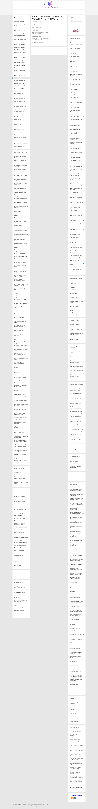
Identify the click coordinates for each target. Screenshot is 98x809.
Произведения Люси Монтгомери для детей (21, 346)
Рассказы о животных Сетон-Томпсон (20, 292)
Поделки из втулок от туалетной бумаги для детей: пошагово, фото (76, 565)
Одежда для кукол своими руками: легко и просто (76, 590)
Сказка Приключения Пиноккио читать (76, 149)
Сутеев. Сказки (73, 242)
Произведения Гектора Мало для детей (21, 359)
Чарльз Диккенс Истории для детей (20, 259)
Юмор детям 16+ (17, 472)
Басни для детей (17, 493)
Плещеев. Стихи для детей (19, 88)
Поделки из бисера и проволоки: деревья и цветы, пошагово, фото (76, 548)
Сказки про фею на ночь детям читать (76, 170)
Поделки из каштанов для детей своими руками (76, 672)
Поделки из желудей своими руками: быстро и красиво (75, 649)
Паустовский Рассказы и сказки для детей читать (20, 250)
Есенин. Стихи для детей (19, 67)
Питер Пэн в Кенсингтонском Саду (77, 155)
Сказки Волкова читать (74, 105)
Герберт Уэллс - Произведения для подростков (76, 286)
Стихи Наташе (17, 121)
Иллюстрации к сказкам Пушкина (74, 359)
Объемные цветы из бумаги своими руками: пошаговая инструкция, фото (75, 544)
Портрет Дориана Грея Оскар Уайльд (20, 222)
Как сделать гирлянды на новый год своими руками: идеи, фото (76, 676)
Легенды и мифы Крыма (19, 532)
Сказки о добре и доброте (75, 56)
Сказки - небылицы (73, 61)
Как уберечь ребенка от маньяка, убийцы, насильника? (76, 334)
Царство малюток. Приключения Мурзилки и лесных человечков (76, 79)
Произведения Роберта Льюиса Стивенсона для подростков (20, 191)
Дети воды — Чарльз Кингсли (75, 271)
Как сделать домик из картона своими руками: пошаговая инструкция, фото (76, 508)
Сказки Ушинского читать (75, 129)
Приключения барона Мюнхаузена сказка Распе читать (77, 132)
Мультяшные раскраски (74, 721)
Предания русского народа (19, 518)
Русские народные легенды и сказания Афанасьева (20, 524)
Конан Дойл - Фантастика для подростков (76, 290)
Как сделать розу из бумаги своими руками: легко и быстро (76, 611)
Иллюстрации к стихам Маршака (76, 370)
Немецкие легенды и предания (20, 542)
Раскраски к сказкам (74, 713)
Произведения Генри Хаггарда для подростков (21, 214)
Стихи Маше (16, 114)
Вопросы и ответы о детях (75, 463)
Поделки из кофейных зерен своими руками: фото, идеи (75, 552)
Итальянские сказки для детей (76, 411)
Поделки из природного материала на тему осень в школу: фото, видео (76, 623)
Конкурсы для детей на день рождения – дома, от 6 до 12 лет (76, 780)
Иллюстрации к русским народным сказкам (74, 363)
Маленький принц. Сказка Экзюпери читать (75, 126)
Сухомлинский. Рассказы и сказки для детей (21, 314)
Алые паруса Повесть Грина (20, 237)
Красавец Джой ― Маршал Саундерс (19, 433)
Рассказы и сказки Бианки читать (21, 269)
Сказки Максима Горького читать (76, 202)
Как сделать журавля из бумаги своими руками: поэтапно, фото (76, 522)
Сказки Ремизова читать (74, 175)
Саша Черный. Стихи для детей (20, 90)
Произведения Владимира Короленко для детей (19, 414)
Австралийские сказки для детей (76, 429)
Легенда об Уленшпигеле (19, 555)
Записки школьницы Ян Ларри (20, 369)
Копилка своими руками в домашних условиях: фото (75, 578)
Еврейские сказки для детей (75, 439)
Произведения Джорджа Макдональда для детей (19, 363)
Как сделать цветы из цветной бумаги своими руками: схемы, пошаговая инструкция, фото (76, 489)
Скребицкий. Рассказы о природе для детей (21, 296)
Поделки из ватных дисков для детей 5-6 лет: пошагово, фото (76, 539)
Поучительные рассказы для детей (20, 272)
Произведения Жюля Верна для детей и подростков (20, 180)
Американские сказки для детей (76, 421)
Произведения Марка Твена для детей (20, 172)
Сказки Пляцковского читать (75, 135)
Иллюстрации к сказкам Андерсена (74, 377)
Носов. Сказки (72, 232)
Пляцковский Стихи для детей (20, 65)
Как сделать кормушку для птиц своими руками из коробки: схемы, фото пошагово (76, 494)
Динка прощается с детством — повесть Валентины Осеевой (20, 393)
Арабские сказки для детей (75, 390)
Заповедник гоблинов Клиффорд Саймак (76, 302)
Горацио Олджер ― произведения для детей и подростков (21, 285)
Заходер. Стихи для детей (19, 60)
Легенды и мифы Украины (19, 529)
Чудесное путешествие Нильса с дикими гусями (76, 45)
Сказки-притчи (73, 69)
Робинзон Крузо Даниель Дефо (20, 417)
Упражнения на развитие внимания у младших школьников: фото (76, 763)
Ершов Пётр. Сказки (74, 97)
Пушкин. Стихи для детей (19, 30)
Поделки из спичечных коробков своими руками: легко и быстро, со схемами (76, 602)
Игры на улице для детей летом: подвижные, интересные (76, 788)
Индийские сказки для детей (75, 424)
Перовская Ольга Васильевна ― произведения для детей (20, 410)
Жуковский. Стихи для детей (20, 33)
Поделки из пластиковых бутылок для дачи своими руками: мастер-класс (76, 586)
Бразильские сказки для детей (76, 431)
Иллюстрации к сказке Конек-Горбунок (76, 355)
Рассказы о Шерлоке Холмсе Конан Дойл (20, 423)
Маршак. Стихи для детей (19, 44)
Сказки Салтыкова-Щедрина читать (75, 111)
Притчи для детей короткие (19, 496)
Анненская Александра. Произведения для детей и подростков (19, 334)
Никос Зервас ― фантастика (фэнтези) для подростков (75, 313)
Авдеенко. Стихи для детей (19, 111)
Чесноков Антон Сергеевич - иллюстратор (75, 703)
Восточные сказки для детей (75, 393)
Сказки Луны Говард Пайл (75, 48)
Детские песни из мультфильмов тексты (21, 604)
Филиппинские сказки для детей (76, 426)
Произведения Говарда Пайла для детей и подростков (21, 276)
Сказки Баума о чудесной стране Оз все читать (76, 189)
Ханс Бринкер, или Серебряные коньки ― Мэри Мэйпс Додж (20, 451)
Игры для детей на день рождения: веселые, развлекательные (77, 784)
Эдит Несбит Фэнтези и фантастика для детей (74, 306)
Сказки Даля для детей (74, 99)
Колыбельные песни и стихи (20, 575)
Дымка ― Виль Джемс (18, 429)
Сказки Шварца (73, 220)
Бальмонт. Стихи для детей (19, 70)
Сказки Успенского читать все (76, 247)
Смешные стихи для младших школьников (20, 479)
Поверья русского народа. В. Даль (21, 520)
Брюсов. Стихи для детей (19, 75)
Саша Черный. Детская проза (20, 262)
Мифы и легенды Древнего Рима (21, 540)
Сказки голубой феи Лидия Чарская (75, 179)
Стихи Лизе (16, 116)
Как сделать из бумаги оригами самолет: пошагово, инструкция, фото (76, 517)
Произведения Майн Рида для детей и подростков (20, 199)
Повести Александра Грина (19, 253)
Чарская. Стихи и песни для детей (21, 108)
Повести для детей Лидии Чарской (21, 382)
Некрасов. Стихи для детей (19, 80)
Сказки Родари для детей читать (76, 257)
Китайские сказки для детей (75, 400)
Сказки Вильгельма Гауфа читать (76, 114)
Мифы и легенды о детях (19, 513)
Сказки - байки (73, 63)
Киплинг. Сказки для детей (75, 226)
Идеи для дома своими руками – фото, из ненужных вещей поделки (77, 513)
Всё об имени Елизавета (75, 449)
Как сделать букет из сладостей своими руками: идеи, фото (76, 530)
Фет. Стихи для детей (18, 78)
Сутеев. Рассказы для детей (20, 377)
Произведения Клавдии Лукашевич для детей (19, 329)
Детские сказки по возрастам (75, 173)
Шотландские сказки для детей (76, 419)
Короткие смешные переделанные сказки (21, 483)
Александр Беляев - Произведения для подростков (76, 294)
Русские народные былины (75, 217)
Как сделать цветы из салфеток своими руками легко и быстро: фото (76, 526)
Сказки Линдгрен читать (74, 116)
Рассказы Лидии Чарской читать (20, 380)
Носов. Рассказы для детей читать (21, 374)
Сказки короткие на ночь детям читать (76, 163)
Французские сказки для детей (76, 406)
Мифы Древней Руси (18, 515)
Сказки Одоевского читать (75, 160)
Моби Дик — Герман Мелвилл (20, 454)
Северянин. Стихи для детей (20, 106)
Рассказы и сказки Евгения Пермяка (19, 366)
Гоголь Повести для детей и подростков (19, 246)
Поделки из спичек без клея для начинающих (76, 607)
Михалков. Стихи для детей (19, 47)
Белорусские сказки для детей (76, 413)
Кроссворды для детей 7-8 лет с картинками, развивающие (76, 738)
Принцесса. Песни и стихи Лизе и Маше (21, 140)
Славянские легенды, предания (20, 527)
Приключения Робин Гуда (19, 547)
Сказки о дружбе (73, 53)
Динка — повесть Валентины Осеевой (20, 390)
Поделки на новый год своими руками (76, 687)
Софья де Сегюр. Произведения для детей (20, 457)
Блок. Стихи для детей (18, 93)
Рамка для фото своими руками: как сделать (76, 631)
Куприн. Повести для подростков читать (21, 310)
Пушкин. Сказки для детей (75, 42)
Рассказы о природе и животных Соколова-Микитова (20, 300)
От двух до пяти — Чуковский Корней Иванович (75, 467)
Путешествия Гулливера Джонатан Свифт (75, 139)
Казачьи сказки (73, 252)
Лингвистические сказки (74, 192)
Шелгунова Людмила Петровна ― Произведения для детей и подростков (21, 405)
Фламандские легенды (19, 552)
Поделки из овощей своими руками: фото (75, 657)
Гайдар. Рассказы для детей (20, 169)
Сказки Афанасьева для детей (76, 255)
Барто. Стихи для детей (19, 49)
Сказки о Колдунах (73, 71)
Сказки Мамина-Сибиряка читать (76, 102)
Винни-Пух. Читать (73, 94)
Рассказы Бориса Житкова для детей (20, 266)
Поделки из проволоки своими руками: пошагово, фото (76, 668)
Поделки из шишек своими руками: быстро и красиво (77, 594)
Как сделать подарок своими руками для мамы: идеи (75, 618)
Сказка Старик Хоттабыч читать (76, 146)
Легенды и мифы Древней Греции (21, 537)
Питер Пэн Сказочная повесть (76, 152)
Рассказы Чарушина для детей (20, 243)
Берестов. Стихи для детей (19, 57)
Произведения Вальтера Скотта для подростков (20, 203)
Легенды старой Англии (19, 550)
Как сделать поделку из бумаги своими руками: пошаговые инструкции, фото (76, 535)
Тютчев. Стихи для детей (19, 72)
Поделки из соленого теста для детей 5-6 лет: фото (76, 581)
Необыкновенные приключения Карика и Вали (76, 143)
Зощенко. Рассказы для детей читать (20, 322)
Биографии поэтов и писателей (76, 477)
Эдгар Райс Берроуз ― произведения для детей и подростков (19, 280)
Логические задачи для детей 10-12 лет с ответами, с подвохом (76, 755)
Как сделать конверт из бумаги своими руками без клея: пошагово (77, 556)
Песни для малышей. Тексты (20, 607)
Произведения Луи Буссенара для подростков (21, 207)
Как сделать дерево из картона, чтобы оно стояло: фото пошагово (76, 504)
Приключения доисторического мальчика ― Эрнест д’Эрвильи (20, 441)
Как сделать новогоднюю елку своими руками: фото (76, 683)
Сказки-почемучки (73, 66)
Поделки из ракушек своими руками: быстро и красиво (75, 615)
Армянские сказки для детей (75, 416)
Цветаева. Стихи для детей (19, 98)
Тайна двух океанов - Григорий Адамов (76, 309)
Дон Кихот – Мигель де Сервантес (21, 419)
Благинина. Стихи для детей (20, 52)
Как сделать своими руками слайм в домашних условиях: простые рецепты (76, 499)
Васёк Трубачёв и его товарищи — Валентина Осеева (21, 386)
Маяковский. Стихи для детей (20, 96)
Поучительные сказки (74, 199)
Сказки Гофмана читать (74, 107)
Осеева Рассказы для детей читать (20, 397)
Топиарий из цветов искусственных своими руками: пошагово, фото (76, 569)
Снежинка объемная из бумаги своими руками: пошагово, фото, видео (76, 641)
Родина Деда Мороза (74, 339)
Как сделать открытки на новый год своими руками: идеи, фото (76, 691)
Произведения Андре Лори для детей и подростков (20, 184)
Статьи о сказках (17, 565)
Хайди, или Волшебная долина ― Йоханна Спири (21, 437)
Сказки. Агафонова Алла (75, 266)
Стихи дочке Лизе (17, 119)
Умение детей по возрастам (75, 731)
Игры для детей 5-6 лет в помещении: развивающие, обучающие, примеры (75, 772)
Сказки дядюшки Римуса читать (76, 197)
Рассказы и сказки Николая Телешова (19, 240)
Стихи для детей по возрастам (20, 134)
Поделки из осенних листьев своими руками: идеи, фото (75, 627)
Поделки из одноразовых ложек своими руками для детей (76, 653)
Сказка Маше (72, 87)
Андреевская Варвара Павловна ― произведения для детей (21, 401)
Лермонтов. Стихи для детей (20, 39)
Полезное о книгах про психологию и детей (74, 460)
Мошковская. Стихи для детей (20, 54)
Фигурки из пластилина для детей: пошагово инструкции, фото (76, 574)
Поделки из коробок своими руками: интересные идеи (75, 598)
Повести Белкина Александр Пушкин (20, 157)
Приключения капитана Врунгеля (21, 256)
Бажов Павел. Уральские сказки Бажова (76, 263)
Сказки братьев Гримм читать (76, 215)
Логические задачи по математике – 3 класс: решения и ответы (76, 751)
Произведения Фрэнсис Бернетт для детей (20, 342)
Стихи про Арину (17, 124)
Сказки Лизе (72, 92)
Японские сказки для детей (75, 398)
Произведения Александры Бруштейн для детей (19, 326)
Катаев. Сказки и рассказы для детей (76, 224)
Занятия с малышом (74, 337)
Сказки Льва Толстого (74, 89)
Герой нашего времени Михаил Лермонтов (20, 166)
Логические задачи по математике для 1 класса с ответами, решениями (76, 747)
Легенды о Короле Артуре (19, 534)
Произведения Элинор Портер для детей (21, 338)
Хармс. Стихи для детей (19, 103)
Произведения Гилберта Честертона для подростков (20, 188)
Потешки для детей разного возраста (19, 36)
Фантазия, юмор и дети (74, 326)
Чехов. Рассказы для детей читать (21, 303)
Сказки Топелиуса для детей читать (75, 182)
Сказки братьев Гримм (74, 260)
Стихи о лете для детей (19, 129)
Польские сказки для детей (75, 434)
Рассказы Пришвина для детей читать (20, 289)
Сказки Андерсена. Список (75, 212)
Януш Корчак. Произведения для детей (21, 461)
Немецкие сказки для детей (75, 395)
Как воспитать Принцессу (75, 324)
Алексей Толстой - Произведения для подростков (76, 283)
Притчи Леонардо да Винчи (19, 501)
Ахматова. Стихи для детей (19, 101)
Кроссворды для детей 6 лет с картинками (76, 735)
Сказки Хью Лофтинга (74, 81)
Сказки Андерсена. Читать (75, 207)
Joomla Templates (85, 807)
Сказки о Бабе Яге (73, 229)
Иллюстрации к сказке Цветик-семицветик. (76, 352)
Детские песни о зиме (18, 595)
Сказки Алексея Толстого (75, 205)
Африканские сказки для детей (76, 437)
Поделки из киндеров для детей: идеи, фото (76, 645)
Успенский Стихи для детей (19, 62)
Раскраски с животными (74, 718)
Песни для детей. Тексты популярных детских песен (19, 586)
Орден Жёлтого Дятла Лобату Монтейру (76, 75)
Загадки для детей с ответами (20, 137)
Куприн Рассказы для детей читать (20, 306)
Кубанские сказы (17, 372)
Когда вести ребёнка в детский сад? (76, 330)
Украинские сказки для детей (75, 403)
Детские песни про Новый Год (20, 592)
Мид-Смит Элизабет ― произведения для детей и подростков (19, 354)
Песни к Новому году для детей (20, 589)
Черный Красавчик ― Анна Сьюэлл (19, 427)
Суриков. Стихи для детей (19, 85)
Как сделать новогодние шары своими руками (76, 680)
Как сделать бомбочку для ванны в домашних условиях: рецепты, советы (77, 636)
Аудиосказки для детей (19, 21)
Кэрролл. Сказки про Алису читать (75, 122)
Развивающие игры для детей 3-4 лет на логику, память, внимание (76, 777)
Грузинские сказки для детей (75, 408)
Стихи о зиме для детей (19, 132)
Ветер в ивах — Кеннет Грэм (75, 269)
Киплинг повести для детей (19, 228)
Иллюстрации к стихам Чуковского (74, 373)
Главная (16, 17)
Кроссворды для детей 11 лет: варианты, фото (76, 742)
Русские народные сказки (75, 250)
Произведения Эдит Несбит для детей (20, 218)
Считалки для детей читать (19, 146)
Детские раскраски (73, 716)
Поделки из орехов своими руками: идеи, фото (75, 661)
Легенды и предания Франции (20, 545)
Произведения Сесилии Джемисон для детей (21, 350)
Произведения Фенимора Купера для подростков (21, 195)
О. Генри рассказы (18, 225)
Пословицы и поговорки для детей (21, 143)
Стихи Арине (17, 127)
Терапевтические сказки (74, 194)
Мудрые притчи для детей (19, 498)
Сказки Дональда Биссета (75, 157)
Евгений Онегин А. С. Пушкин (20, 160)
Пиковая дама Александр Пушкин (21, 162)
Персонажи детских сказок (75, 84)
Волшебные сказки (73, 239)
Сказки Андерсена (73, 210)
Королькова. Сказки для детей (76, 185)
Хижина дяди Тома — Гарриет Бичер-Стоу (20, 447)
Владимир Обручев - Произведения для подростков (76, 298)
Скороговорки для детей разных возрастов (20, 25)
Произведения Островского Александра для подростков (20, 318)
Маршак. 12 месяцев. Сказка (75, 244)
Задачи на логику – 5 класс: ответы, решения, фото (75, 768)
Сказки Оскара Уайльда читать (76, 119)
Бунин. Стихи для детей (19, 83)
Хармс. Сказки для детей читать (76, 166)
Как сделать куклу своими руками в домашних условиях (76, 664)
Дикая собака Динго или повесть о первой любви (21, 231)
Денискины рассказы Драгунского (21, 234)
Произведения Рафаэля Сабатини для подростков (21, 211)
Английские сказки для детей (75, 388)
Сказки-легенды (73, 58)
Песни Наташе (17, 597)
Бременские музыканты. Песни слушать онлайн (20, 601)
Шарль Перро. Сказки (74, 237)
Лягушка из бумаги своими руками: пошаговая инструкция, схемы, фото (77, 560)
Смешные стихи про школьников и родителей (21, 475)
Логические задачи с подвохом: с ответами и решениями (76, 759)
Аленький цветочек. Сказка (75, 234)
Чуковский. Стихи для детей (20, 42)
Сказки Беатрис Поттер (74, 51)
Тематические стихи (18, 27)
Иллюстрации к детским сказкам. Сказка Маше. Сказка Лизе (76, 367)
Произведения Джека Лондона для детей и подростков (20, 176)
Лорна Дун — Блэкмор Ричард (20, 444)
